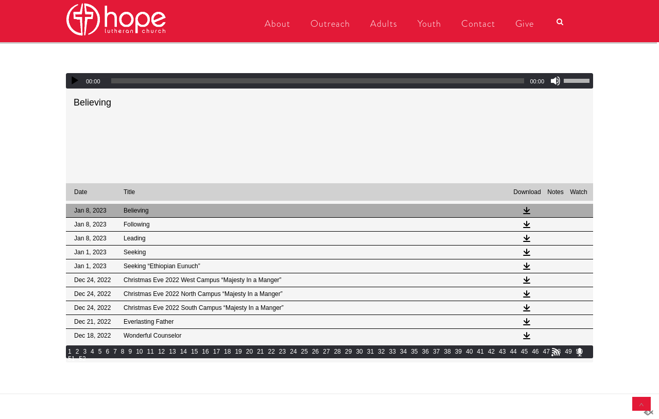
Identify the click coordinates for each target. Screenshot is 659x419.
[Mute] (555, 81)
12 (161, 351)
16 (205, 351)
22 (271, 351)
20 (249, 351)
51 (71, 358)
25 (304, 351)
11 (150, 351)
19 (238, 351)
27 (326, 351)
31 (370, 351)
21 (260, 351)
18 (227, 351)
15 (194, 351)
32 (381, 351)
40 (469, 351)
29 (348, 351)
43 (502, 351)
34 (403, 351)
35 (414, 351)
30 (359, 351)
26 (315, 351)
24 (293, 351)
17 (216, 351)
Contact (477, 23)
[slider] (318, 80)
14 (183, 351)
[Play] (75, 81)
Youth (428, 23)
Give (523, 23)
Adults (382, 23)
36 (425, 351)
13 (172, 351)
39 (458, 351)
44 (513, 351)
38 (447, 351)
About (276, 23)
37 (436, 351)
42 (491, 351)
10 (139, 351)
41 (480, 351)
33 (392, 351)
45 (524, 351)
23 (282, 351)
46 (535, 351)
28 (337, 351)
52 (82, 358)
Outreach (329, 23)
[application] (329, 81)
